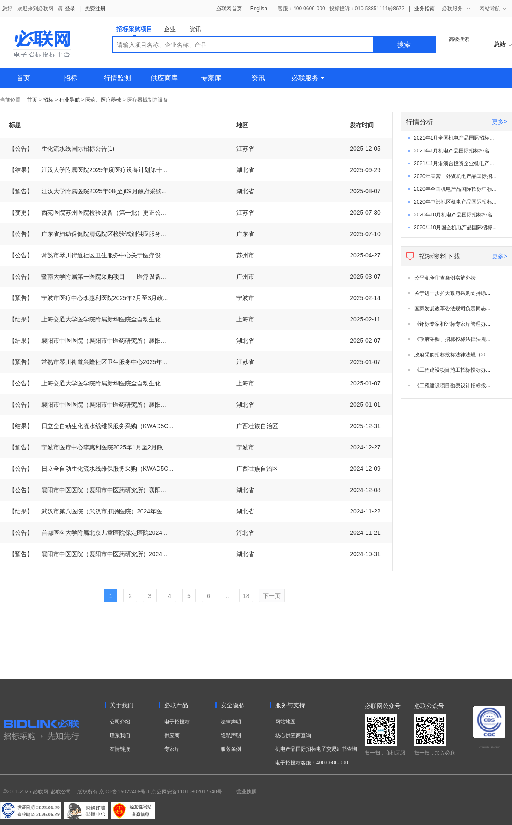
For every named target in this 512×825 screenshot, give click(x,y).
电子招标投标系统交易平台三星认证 (489, 747)
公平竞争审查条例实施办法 (445, 278)
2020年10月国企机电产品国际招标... (455, 227)
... (228, 595)
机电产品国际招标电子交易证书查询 (316, 749)
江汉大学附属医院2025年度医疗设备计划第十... (88, 169)
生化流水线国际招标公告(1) (61, 148)
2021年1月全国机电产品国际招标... (454, 138)
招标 (70, 78)
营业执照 (246, 792)
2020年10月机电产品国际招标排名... (455, 215)
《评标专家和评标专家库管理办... (452, 324)
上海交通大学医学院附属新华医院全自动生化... (87, 319)
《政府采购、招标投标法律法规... (452, 339)
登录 (70, 9)
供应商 (172, 735)
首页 (23, 78)
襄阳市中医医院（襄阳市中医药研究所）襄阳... (87, 340)
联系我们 (120, 735)
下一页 (272, 595)
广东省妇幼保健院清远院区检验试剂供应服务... (87, 233)
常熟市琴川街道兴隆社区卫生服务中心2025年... (88, 362)
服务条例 (231, 749)
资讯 (195, 29)
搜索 (404, 44)
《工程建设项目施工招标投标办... (452, 370)
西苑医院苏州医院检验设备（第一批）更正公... (87, 212)
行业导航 (70, 100)
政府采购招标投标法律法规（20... (452, 355)
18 (246, 595)
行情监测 (117, 78)
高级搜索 (459, 39)
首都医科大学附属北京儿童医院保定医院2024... (88, 532)
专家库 (211, 78)
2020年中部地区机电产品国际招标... (455, 202)
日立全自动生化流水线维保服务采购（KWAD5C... (91, 426)
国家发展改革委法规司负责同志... (452, 309)
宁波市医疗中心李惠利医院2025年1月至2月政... (88, 447)
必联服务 (307, 78)
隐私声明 (231, 735)
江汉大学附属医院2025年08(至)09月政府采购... (87, 191)
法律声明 (231, 722)
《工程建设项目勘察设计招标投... (452, 385)
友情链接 (120, 749)
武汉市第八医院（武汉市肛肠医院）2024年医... (88, 511)
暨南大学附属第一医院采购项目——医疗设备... (87, 276)
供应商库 (164, 78)
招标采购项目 (134, 31)
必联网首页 (229, 9)
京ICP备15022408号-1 (124, 792)
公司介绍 (120, 722)
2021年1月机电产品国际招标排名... (454, 151)
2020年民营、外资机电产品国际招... (455, 176)
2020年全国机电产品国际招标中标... (455, 189)
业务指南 (424, 9)
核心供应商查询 (293, 735)
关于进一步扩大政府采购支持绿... (452, 293)
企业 (170, 29)
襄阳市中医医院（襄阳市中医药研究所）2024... (88, 554)
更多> (499, 121)
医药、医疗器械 (103, 100)
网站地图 (285, 722)
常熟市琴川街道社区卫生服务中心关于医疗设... (87, 255)
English (258, 9)
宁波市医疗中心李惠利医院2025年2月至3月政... (88, 297)
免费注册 (95, 9)
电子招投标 (177, 722)
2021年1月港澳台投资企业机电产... (454, 163)
